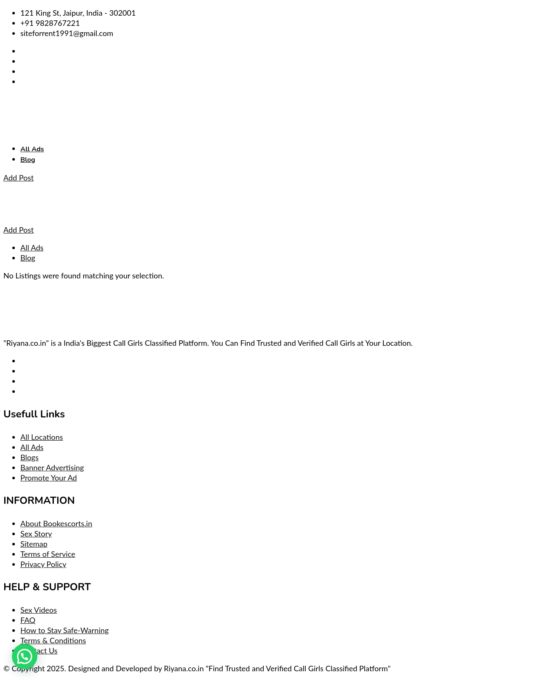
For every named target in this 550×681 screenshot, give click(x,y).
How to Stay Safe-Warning (64, 630)
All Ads (32, 149)
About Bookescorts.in (56, 523)
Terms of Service (47, 554)
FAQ (27, 620)
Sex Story (36, 533)
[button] (24, 656)
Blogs (29, 457)
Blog (27, 159)
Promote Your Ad (48, 477)
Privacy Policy (43, 564)
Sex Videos (38, 609)
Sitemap (33, 543)
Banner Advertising (52, 467)
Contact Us (39, 650)
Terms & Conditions (53, 640)
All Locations (41, 437)
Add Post (18, 177)
